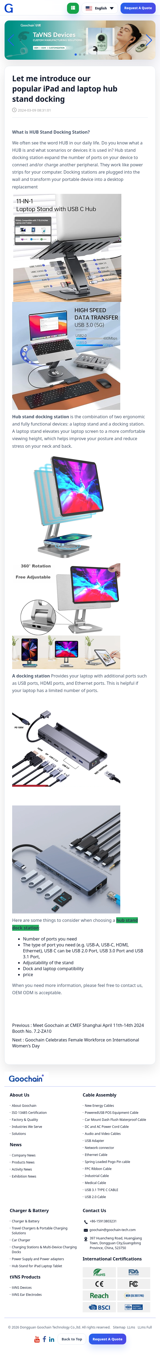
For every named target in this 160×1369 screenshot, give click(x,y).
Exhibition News (24, 1176)
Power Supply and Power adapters (38, 1259)
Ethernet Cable (96, 1154)
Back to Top (72, 1339)
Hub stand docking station (40, 417)
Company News (24, 1155)
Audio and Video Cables (103, 1133)
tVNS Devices (22, 1287)
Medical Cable (95, 1183)
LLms (131, 1327)
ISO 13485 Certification (29, 1112)
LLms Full (145, 1327)
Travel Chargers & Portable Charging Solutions (40, 1230)
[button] (76, 54)
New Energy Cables (99, 1105)
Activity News (22, 1169)
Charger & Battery (25, 1221)
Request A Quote (138, 8)
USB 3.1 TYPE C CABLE (101, 1190)
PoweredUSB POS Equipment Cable (111, 1112)
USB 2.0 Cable (95, 1197)
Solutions (19, 1133)
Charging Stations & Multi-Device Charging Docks (44, 1249)
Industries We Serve (27, 1126)
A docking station (31, 676)
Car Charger (21, 1240)
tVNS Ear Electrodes (27, 1294)
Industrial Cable (97, 1176)
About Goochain (24, 1105)
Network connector (99, 1147)
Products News (23, 1162)
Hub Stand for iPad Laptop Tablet (37, 1266)
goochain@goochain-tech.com (112, 1230)
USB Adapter (94, 1140)
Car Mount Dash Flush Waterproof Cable (115, 1119)
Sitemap (119, 1327)
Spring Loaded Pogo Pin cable (107, 1161)
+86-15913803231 (103, 1221)
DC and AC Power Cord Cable (107, 1126)
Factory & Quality (25, 1119)
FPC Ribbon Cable (98, 1168)
